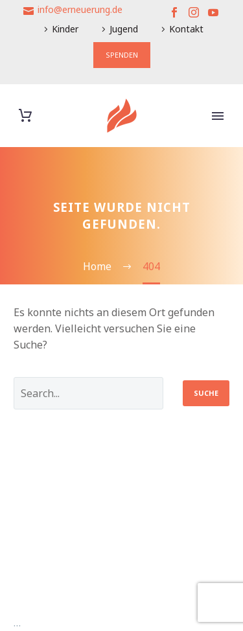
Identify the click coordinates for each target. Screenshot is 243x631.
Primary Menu (218, 116)
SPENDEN (122, 55)
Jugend (124, 29)
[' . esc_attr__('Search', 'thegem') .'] (88, 393)
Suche (206, 393)
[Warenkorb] (25, 116)
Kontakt (186, 29)
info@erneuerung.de (80, 9)
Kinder (65, 29)
